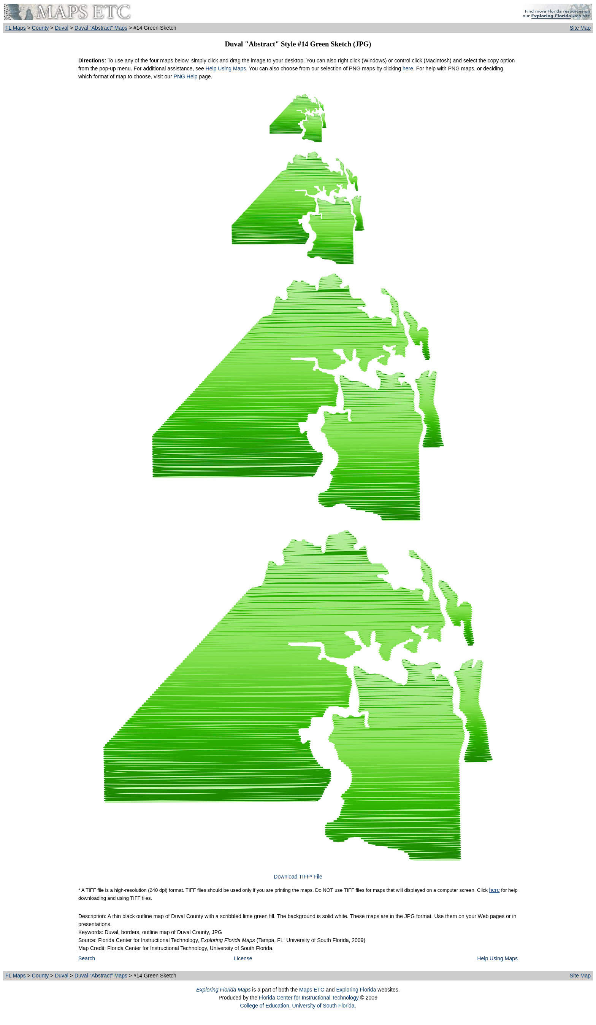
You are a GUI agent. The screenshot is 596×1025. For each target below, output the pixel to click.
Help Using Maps (226, 68)
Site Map (580, 28)
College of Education (264, 1006)
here (408, 68)
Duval (61, 28)
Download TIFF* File (298, 877)
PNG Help (186, 76)
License (243, 958)
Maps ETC (311, 990)
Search (86, 958)
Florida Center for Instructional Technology (309, 998)
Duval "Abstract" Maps (100, 28)
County (40, 28)
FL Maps (15, 28)
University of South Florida (323, 1006)
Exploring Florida (356, 990)
